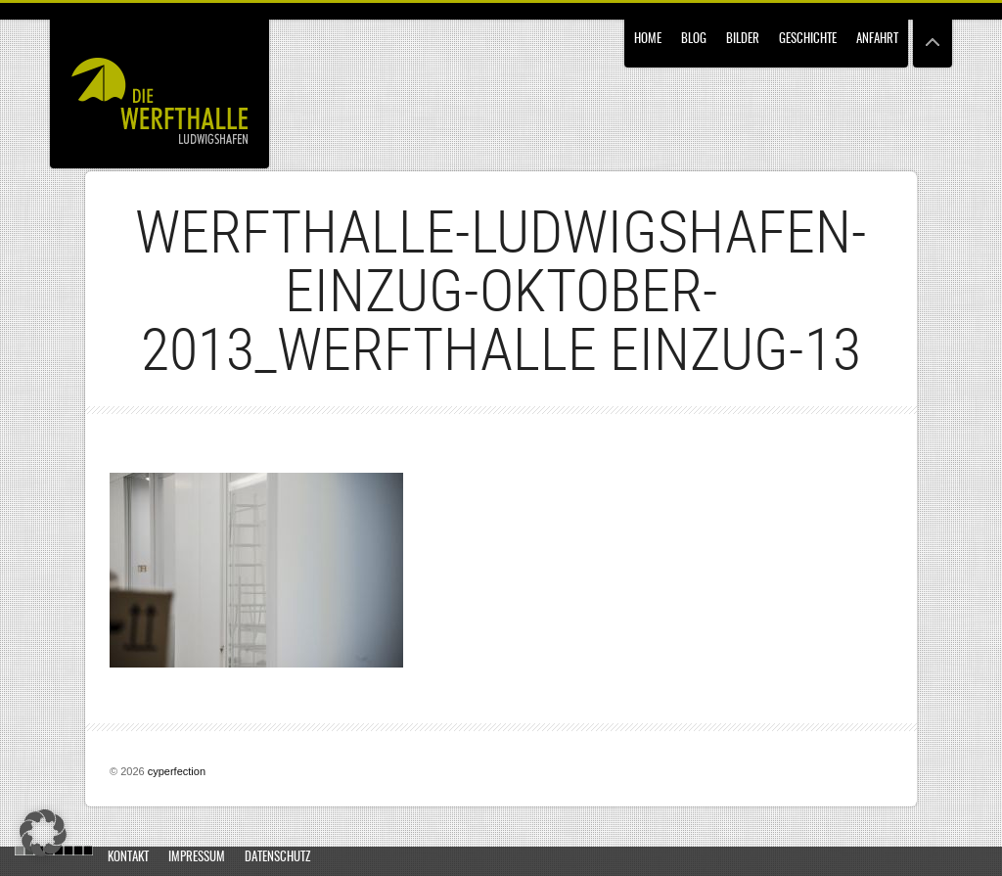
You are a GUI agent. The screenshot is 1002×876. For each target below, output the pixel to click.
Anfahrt (877, 39)
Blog (693, 39)
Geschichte (808, 39)
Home (647, 39)
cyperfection (176, 771)
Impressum (196, 858)
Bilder (742, 39)
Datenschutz (277, 858)
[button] (43, 833)
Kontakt (128, 858)
